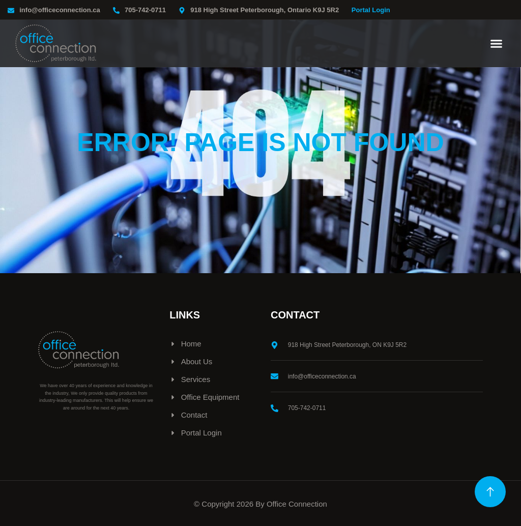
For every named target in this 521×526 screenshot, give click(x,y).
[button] (496, 43)
